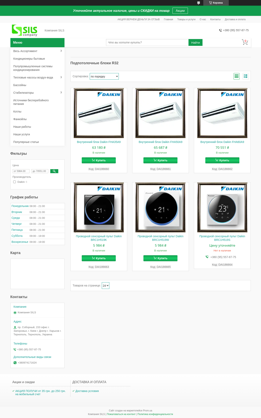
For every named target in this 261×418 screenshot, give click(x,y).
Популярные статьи (26, 142)
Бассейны (19, 85)
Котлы (17, 111)
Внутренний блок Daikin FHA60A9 (222, 142)
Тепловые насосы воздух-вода (33, 77)
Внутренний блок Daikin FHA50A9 (160, 142)
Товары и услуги (186, 19)
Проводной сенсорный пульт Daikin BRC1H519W (160, 238)
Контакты (215, 19)
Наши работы (22, 126)
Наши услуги (21, 134)
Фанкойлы (20, 119)
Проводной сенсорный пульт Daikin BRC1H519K (99, 238)
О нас (203, 19)
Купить (101, 160)
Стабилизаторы (23, 92)
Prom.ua (147, 410)
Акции (180, 10)
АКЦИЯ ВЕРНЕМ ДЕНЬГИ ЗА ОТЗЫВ (139, 19)
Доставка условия (87, 391)
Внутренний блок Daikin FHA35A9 (99, 142)
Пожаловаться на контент (121, 414)
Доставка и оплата (235, 19)
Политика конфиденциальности (155, 414)
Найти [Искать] (195, 42)
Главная (168, 19)
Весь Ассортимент (25, 51)
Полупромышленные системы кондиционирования (33, 68)
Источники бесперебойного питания (31, 102)
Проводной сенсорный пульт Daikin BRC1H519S (222, 238)
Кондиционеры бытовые (29, 58)
